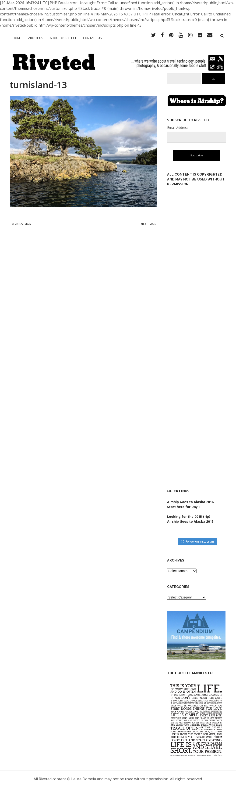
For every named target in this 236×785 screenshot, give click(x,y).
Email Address (177, 125)
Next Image (149, 221)
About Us (35, 38)
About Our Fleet (63, 38)
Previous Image (21, 221)
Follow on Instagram (197, 539)
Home (17, 38)
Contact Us (92, 38)
